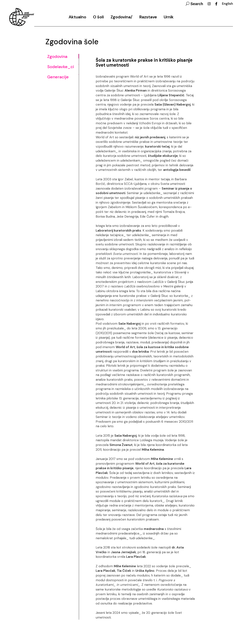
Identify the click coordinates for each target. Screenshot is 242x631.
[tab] (63, 58)
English (227, 3)
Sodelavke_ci (60, 66)
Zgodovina (57, 56)
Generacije (58, 77)
